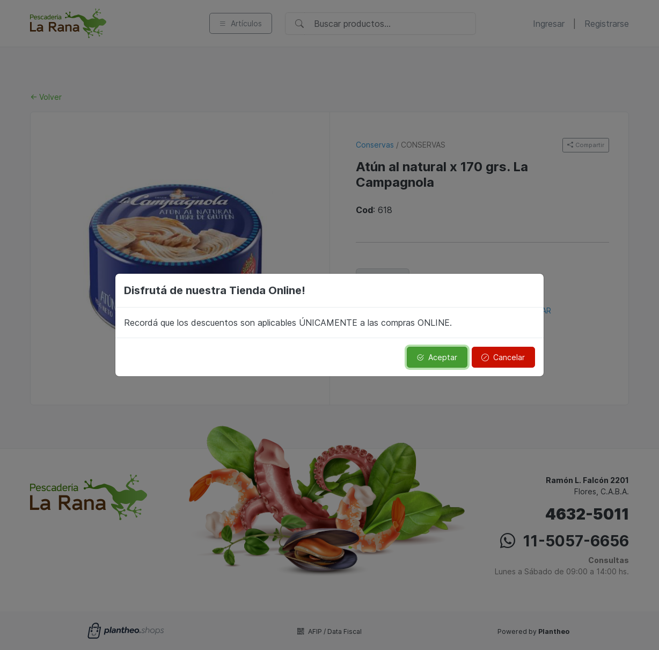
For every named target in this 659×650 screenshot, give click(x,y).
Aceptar (436, 357)
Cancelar (503, 357)
